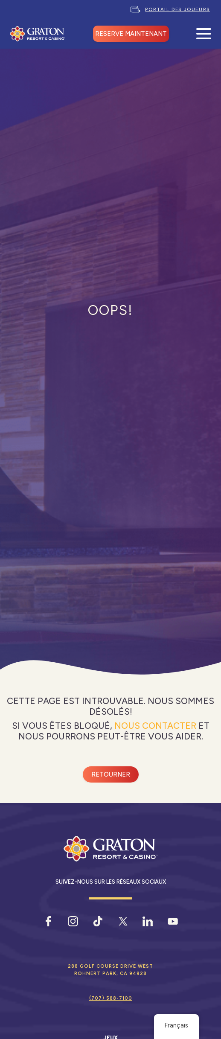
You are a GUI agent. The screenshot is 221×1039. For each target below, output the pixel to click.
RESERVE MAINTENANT (131, 34)
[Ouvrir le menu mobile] (203, 33)
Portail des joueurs (177, 9)
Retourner (110, 774)
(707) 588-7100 (110, 998)
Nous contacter (155, 725)
